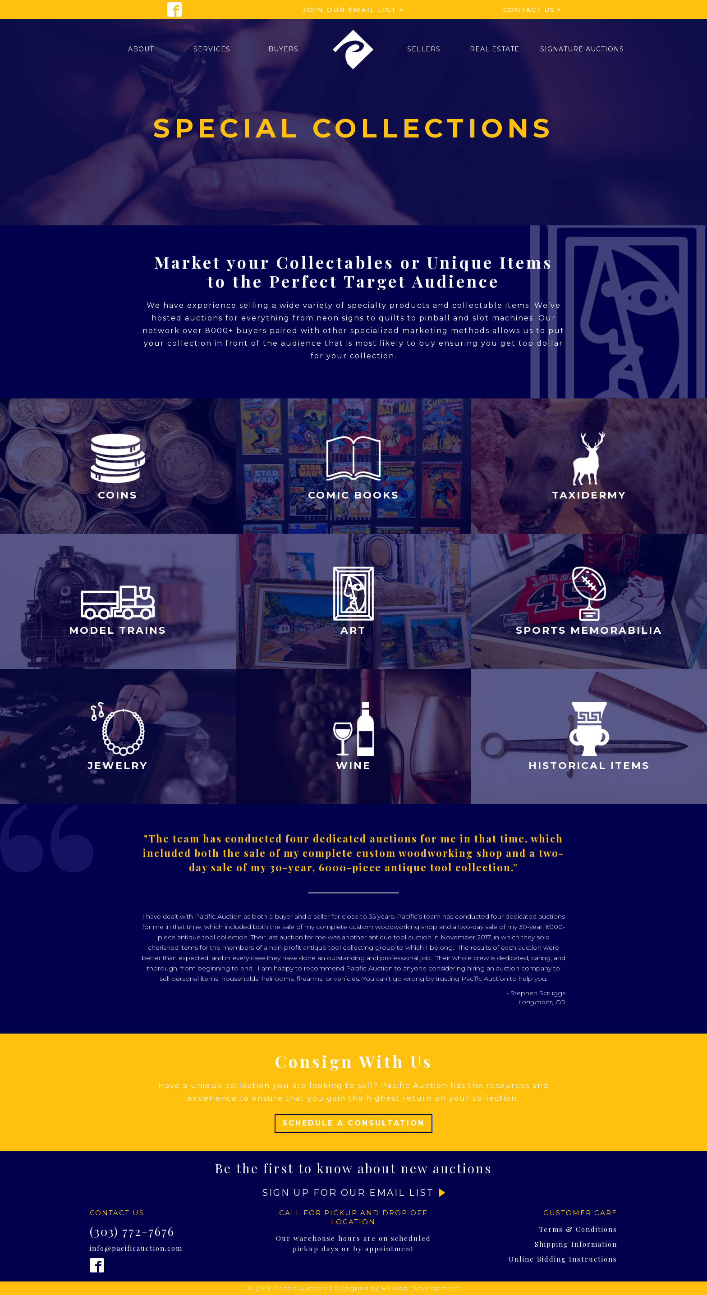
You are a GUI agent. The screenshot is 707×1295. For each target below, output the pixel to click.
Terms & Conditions (578, 1229)
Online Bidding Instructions (563, 1258)
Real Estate (494, 49)
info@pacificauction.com (136, 1248)
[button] (141, 49)
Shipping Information (576, 1244)
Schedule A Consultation (353, 1123)
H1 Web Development (420, 1288)
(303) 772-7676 (132, 1231)
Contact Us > (532, 9)
